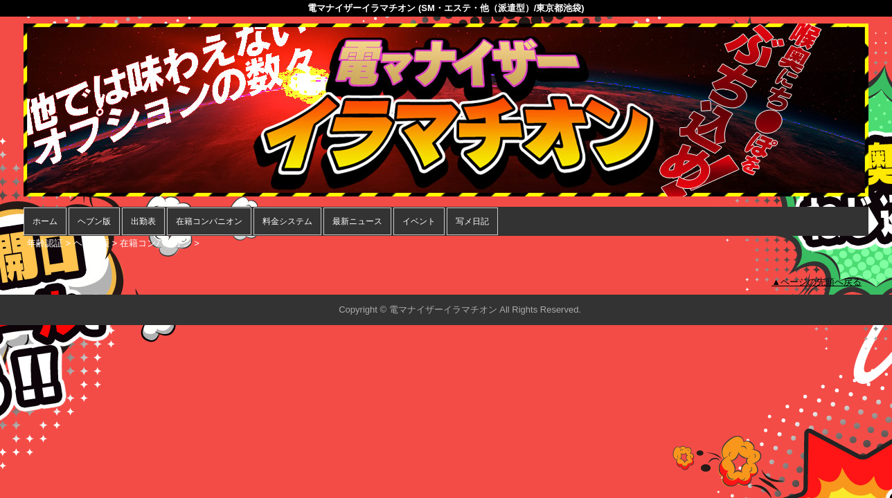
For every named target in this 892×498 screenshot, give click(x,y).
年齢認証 (45, 243)
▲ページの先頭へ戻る (816, 282)
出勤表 (143, 221)
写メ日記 (472, 221)
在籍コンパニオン (209, 221)
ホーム (45, 221)
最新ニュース (357, 221)
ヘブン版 (94, 221)
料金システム (287, 221)
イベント (419, 221)
